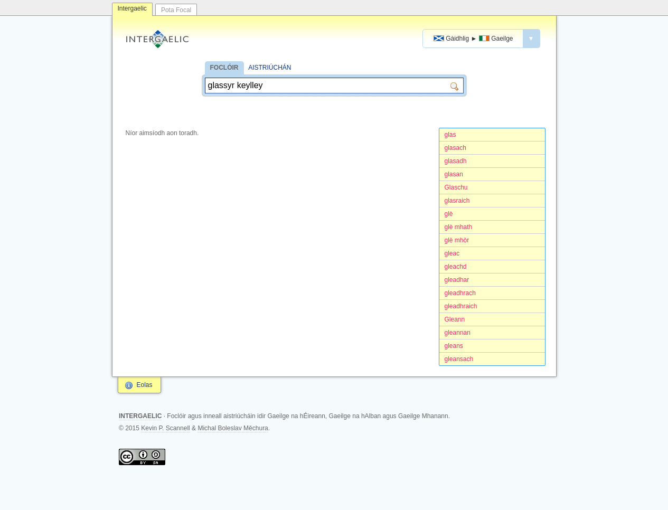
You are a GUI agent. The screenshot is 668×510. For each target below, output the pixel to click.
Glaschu (456, 187)
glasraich (457, 200)
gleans (454, 346)
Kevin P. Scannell (165, 428)
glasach (455, 148)
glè (449, 214)
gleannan (458, 332)
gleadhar (457, 280)
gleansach (459, 359)
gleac (452, 253)
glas (450, 134)
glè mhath (459, 227)
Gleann (455, 319)
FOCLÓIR (224, 67)
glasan (454, 174)
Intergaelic (132, 8)
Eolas (145, 385)
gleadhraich (461, 306)
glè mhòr (457, 240)
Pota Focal (176, 10)
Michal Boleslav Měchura (232, 428)
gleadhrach (460, 293)
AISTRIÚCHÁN (269, 67)
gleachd (456, 266)
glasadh (456, 161)
